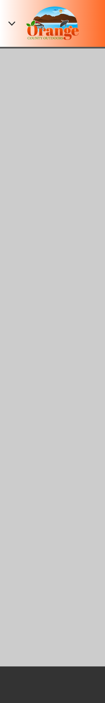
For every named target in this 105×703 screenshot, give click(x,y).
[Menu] (12, 23)
